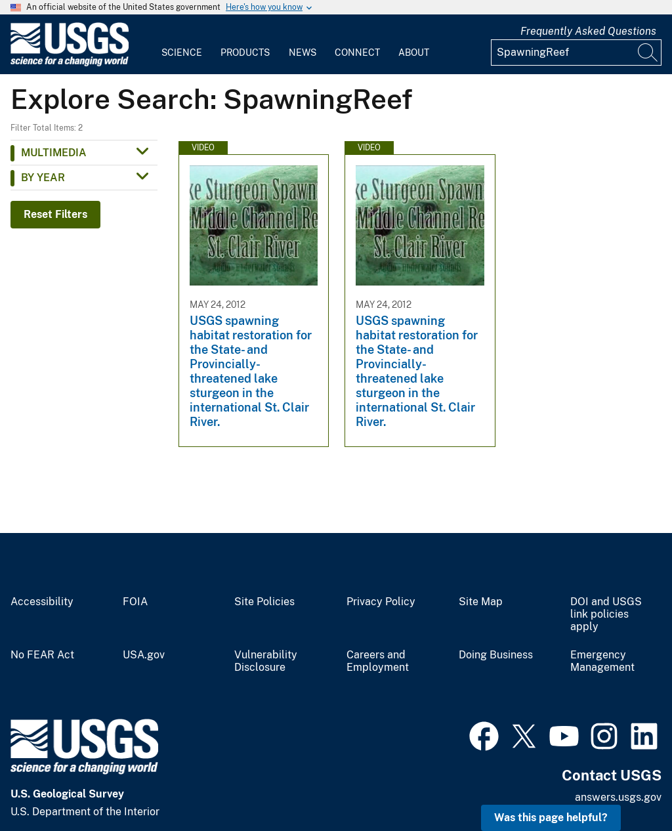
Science (181, 52)
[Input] (576, 52)
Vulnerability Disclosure (265, 661)
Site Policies (264, 602)
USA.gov (144, 655)
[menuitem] (181, 44)
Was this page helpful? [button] (551, 817)
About (413, 52)
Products (245, 52)
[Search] (648, 52)
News (302, 52)
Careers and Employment (377, 661)
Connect (357, 52)
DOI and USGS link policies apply (606, 614)
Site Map (481, 602)
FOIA (135, 602)
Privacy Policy (380, 602)
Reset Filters (55, 214)
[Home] (69, 63)
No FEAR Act (42, 655)
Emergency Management (602, 661)
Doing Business (496, 655)
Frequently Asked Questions (588, 31)
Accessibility (42, 602)
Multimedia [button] (54, 152)
